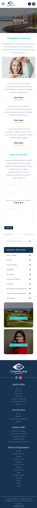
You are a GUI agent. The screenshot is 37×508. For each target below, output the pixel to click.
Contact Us (18, 345)
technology (11, 298)
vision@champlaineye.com (20, 441)
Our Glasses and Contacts (18, 401)
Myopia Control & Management (18, 419)
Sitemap (30, 501)
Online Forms (18, 396)
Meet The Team (18, 393)
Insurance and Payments (18, 399)
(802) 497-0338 (20, 436)
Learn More (18, 318)
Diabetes (18, 421)
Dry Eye (18, 413)
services (9, 260)
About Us (18, 388)
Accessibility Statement (11, 501)
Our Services (18, 390)
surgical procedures (13, 279)
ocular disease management (16, 293)
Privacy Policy (23, 501)
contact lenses (12, 265)
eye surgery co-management (17, 288)
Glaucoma (19, 416)
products (10, 284)
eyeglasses (10, 269)
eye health (10, 274)
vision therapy (11, 255)
